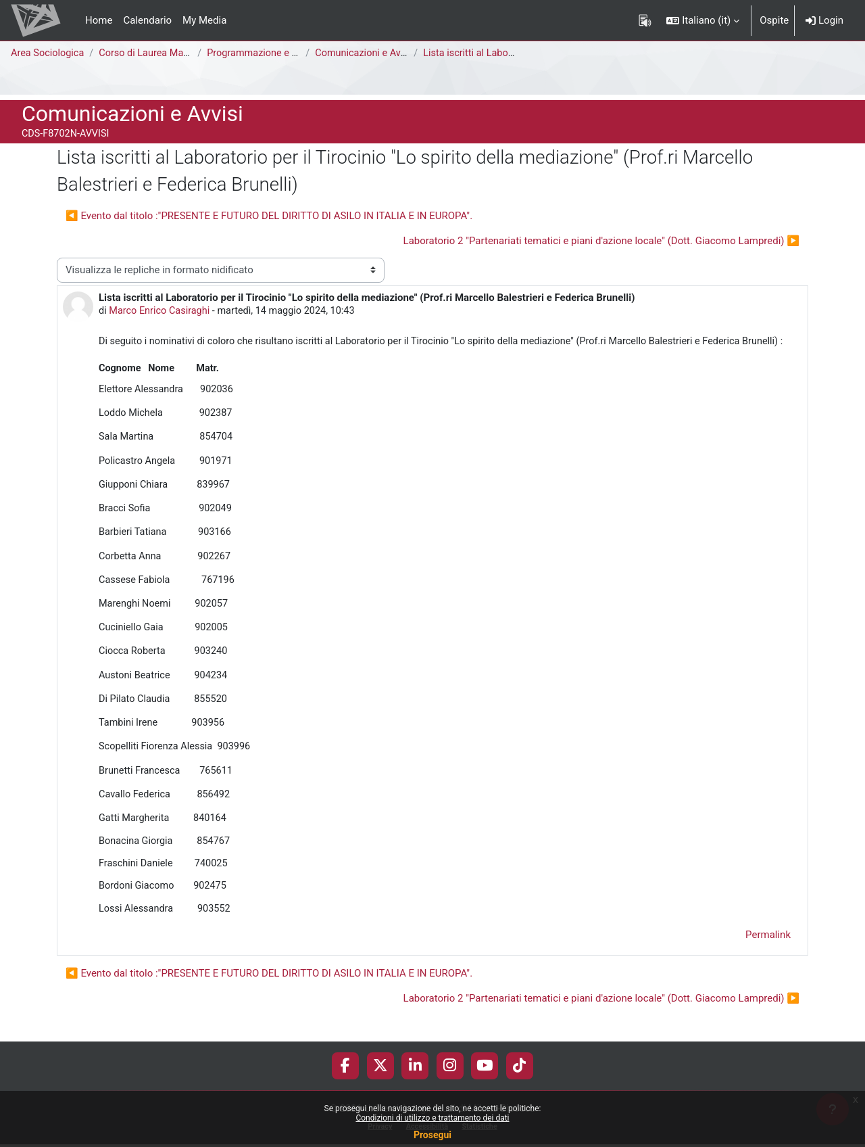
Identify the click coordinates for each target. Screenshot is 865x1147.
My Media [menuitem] (204, 20)
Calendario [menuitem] (147, 20)
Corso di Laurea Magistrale (162, 53)
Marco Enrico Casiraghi (161, 311)
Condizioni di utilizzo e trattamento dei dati (432, 1118)
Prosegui (432, 1134)
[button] (703, 20)
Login (824, 20)
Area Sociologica (48, 53)
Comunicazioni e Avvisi (370, 53)
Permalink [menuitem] (768, 951)
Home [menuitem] (98, 20)
